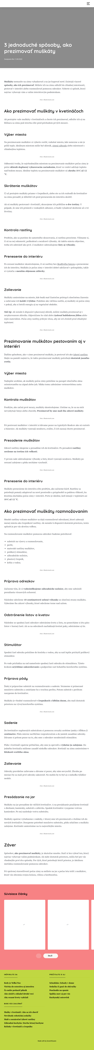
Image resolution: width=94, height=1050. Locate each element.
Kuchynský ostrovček (59, 997)
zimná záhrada (59, 145)
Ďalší (50, 956)
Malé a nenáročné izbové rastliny (19, 1019)
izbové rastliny (80, 354)
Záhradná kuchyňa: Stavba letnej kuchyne (24, 1023)
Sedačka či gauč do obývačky (62, 986)
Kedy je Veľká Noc (12, 983)
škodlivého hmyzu (66, 263)
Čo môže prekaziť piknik (15, 990)
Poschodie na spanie (58, 990)
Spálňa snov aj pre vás (59, 993)
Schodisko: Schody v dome (61, 983)
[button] (88, 3)
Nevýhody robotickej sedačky (17, 1015)
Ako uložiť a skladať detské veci (19, 993)
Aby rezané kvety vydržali (16, 997)
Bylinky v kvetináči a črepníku (18, 1026)
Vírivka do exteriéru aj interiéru (19, 986)
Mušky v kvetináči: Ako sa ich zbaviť (21, 1012)
